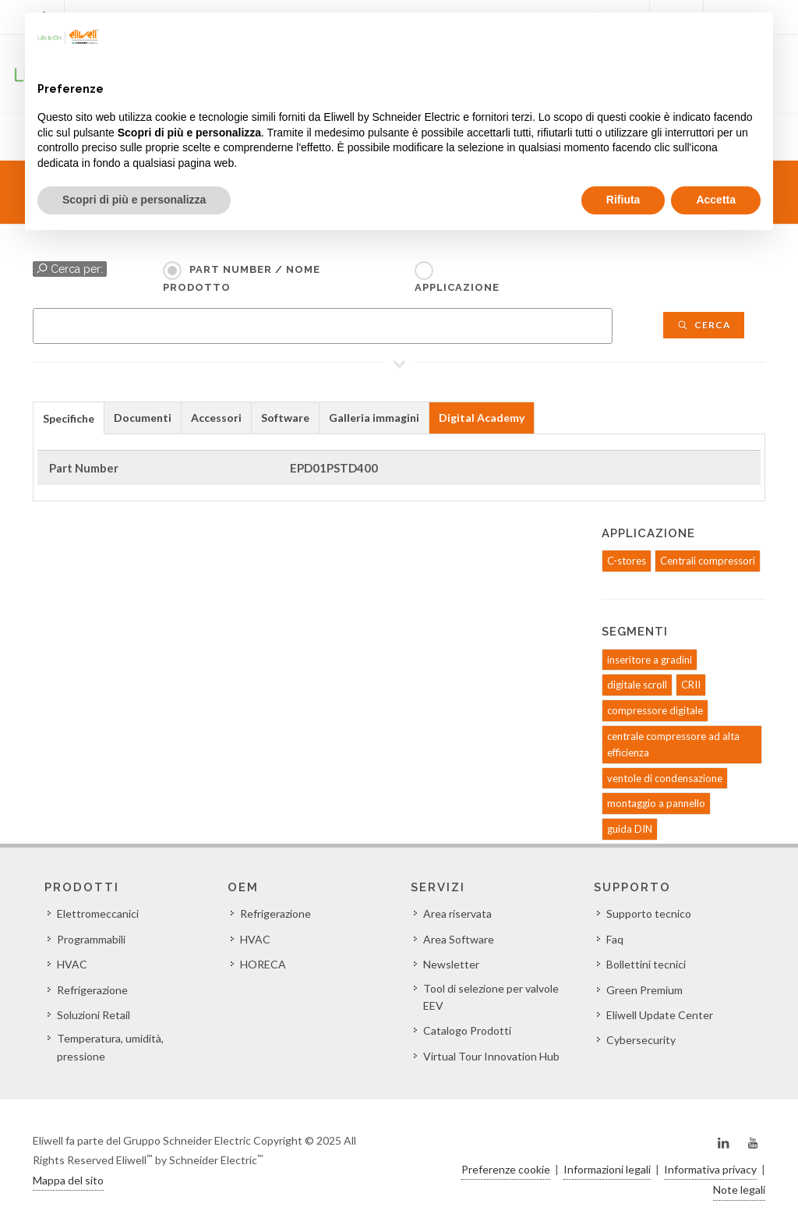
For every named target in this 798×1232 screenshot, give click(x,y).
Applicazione (457, 287)
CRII (691, 684)
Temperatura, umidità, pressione (110, 1047)
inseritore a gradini (649, 659)
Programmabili (91, 939)
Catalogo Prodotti (467, 1030)
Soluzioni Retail (93, 1014)
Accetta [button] (716, 199)
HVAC (72, 964)
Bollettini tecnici (646, 964)
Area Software (458, 939)
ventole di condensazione (664, 778)
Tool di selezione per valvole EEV (491, 997)
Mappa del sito (68, 1180)
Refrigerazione (92, 990)
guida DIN (629, 829)
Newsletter (451, 964)
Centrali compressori (707, 560)
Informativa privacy (710, 1169)
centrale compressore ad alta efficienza (673, 744)
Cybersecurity (641, 1039)
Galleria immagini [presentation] (374, 417)
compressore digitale (655, 710)
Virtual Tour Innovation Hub (491, 1056)
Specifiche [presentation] (68, 418)
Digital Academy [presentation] (481, 417)
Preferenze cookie (505, 1169)
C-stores (626, 560)
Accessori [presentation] (216, 417)
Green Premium (644, 990)
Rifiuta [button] (623, 199)
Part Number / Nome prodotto (241, 278)
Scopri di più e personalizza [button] (134, 199)
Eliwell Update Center (659, 1014)
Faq (614, 939)
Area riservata (457, 913)
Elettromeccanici (98, 913)
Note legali (739, 1189)
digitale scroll (637, 684)
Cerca (703, 325)
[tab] (68, 418)
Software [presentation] (285, 417)
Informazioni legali (607, 1169)
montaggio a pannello (656, 803)
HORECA (263, 964)
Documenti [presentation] (142, 417)
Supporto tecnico (648, 913)
